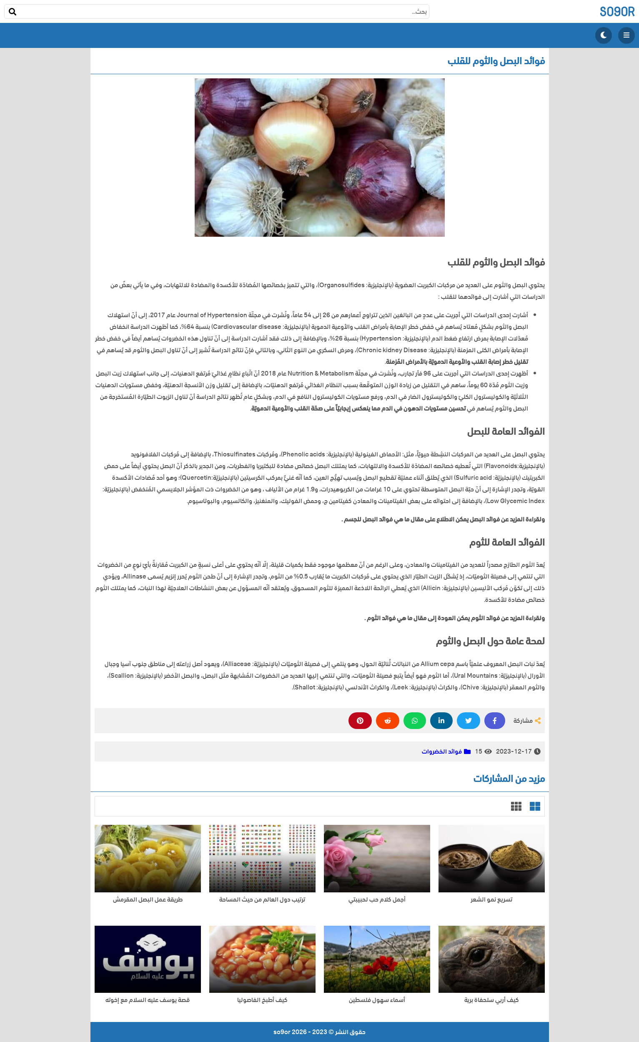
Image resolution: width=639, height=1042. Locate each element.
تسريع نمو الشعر (491, 899)
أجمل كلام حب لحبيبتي (377, 899)
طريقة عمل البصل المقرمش (148, 899)
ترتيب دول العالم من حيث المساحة (262, 899)
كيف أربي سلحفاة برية (491, 1000)
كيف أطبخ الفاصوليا (262, 1000)
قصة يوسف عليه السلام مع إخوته (147, 1000)
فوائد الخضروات (442, 751)
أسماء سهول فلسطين (377, 1000)
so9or (617, 11)
